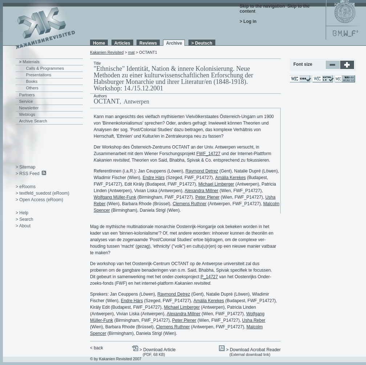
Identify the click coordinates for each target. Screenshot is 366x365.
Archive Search (33, 121)
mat (131, 52)
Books (32, 81)
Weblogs (27, 114)
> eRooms (26, 186)
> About (23, 225)
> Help (22, 212)
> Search (24, 219)
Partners (27, 95)
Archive (174, 43)
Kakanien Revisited (106, 52)
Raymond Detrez (202, 171)
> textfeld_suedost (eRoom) (42, 193)
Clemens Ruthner (189, 203)
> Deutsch (201, 43)
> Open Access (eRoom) (39, 199)
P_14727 (209, 276)
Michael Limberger (216, 184)
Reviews (148, 43)
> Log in (248, 21)
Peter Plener (207, 197)
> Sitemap (25, 167)
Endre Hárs (154, 177)
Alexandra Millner (202, 190)
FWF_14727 (208, 153)
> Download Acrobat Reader (253, 349)
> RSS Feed (28, 173)
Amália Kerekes (230, 177)
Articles (122, 43)
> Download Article (157, 349)
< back (96, 347)
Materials (31, 62)
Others (32, 88)
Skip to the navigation (262, 6)
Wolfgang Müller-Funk (115, 197)
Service (26, 101)
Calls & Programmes (45, 68)
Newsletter (29, 108)
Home (99, 43)
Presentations (39, 75)
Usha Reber (253, 320)
